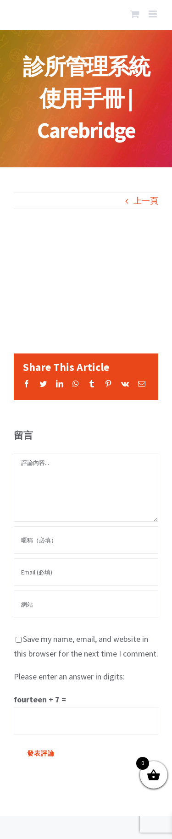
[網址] (86, 604)
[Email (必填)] (86, 572)
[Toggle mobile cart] (134, 14)
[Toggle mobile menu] (153, 14)
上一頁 (145, 200)
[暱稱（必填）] (86, 540)
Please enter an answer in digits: (69, 676)
